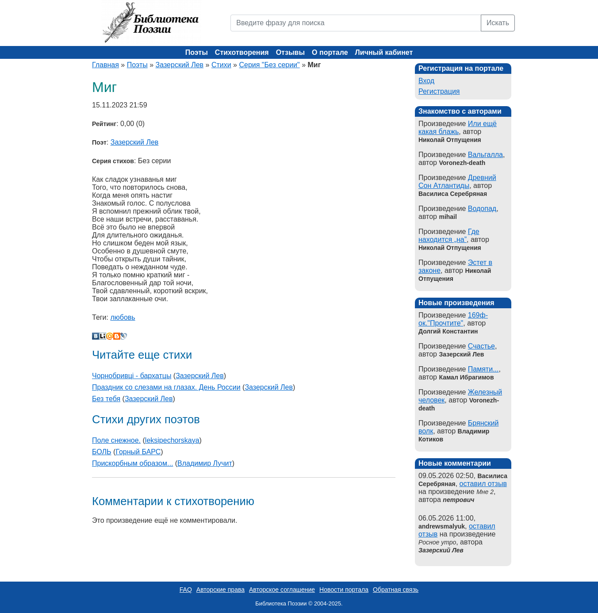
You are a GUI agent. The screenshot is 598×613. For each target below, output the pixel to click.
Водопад (482, 208)
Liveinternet (102, 336)
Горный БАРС (138, 452)
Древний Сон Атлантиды (457, 181)
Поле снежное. (116, 440)
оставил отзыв (483, 483)
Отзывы (290, 52)
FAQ (186, 589)
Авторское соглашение (282, 589)
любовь (122, 317)
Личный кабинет (384, 52)
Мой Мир (109, 336)
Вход (426, 80)
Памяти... (483, 369)
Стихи (221, 65)
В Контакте (95, 336)
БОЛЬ (101, 452)
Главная (105, 65)
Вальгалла (485, 154)
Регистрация (439, 91)
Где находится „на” (448, 235)
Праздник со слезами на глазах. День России (166, 387)
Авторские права (220, 589)
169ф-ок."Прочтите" (453, 319)
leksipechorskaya (172, 440)
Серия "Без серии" (269, 65)
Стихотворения (242, 52)
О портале (330, 52)
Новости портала (343, 589)
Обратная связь (395, 589)
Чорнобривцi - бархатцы (131, 375)
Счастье (481, 346)
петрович (458, 499)
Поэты (196, 52)
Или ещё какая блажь (457, 127)
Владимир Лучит (204, 463)
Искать (498, 23)
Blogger (116, 336)
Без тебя (106, 398)
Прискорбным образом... (132, 463)
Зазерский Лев (180, 65)
